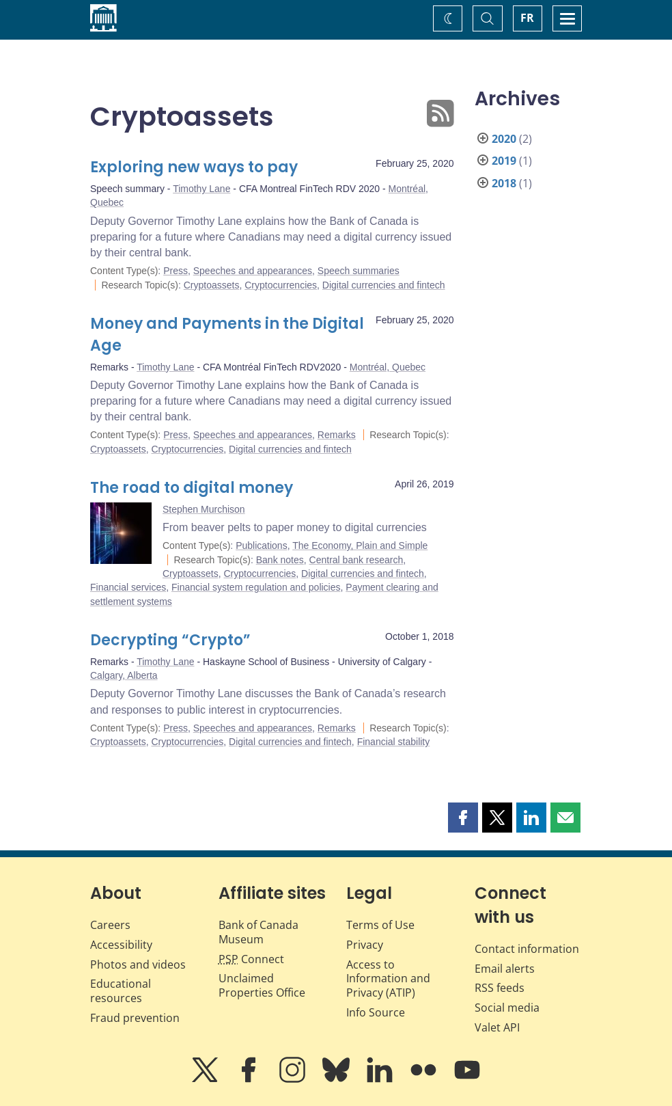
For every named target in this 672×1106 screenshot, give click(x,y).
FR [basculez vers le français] (527, 17)
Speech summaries (359, 270)
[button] (463, 817)
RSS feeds (499, 987)
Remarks (337, 434)
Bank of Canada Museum (258, 932)
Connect (251, 959)
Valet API (497, 1027)
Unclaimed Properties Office (262, 985)
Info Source (375, 1012)
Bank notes (280, 559)
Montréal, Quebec (387, 367)
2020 (504, 138)
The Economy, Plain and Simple (360, 545)
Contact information (527, 948)
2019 (504, 160)
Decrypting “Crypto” (170, 640)
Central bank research (356, 559)
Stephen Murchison (204, 509)
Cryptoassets (212, 285)
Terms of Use (380, 924)
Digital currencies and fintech (383, 285)
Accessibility (121, 944)
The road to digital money (191, 487)
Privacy (364, 944)
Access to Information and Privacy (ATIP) (388, 979)
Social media (507, 1007)
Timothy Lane (201, 188)
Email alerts (505, 968)
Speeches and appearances (252, 270)
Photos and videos (138, 964)
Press (175, 270)
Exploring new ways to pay (194, 167)
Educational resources (120, 991)
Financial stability (393, 741)
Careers (110, 924)
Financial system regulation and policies (255, 587)
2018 (504, 183)
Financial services (128, 587)
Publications (262, 545)
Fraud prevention (135, 1017)
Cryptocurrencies (280, 285)
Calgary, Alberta (124, 675)
